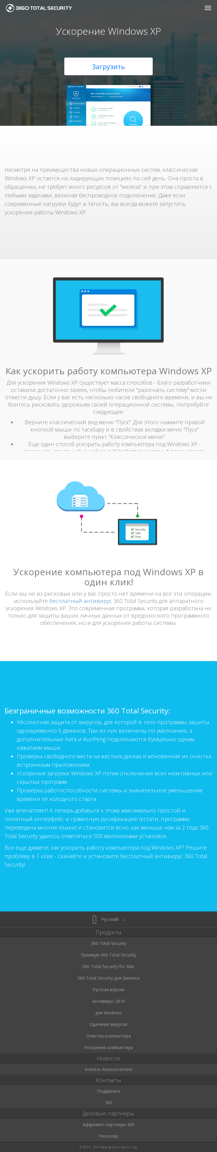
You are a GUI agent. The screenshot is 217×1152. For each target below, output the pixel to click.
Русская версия (108, 989)
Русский (108, 919)
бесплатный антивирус (80, 600)
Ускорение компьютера (108, 1047)
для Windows (108, 1013)
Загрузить (108, 66)
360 (108, 1102)
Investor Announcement (108, 1069)
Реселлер (108, 1136)
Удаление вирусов (108, 1024)
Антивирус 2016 (108, 1001)
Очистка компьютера (108, 1036)
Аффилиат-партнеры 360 (108, 1124)
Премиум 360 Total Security (108, 955)
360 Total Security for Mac (108, 966)
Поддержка (108, 1091)
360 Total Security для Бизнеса (108, 978)
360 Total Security (41, 8)
